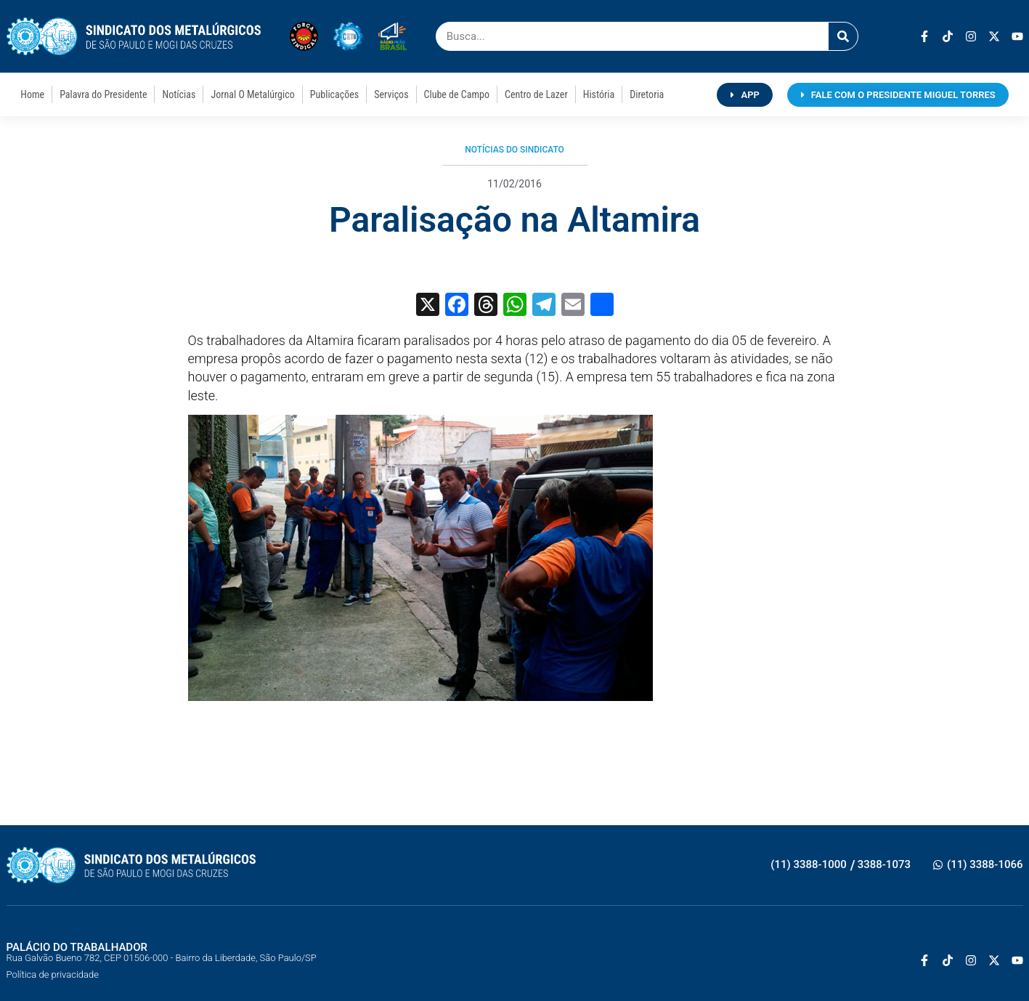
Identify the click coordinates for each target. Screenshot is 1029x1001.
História (599, 94)
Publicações (334, 94)
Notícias (178, 94)
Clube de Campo (456, 94)
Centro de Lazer (536, 94)
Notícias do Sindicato (514, 150)
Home (32, 94)
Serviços (391, 94)
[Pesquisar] (843, 36)
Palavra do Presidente (103, 94)
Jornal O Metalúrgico (252, 94)
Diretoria (647, 94)
